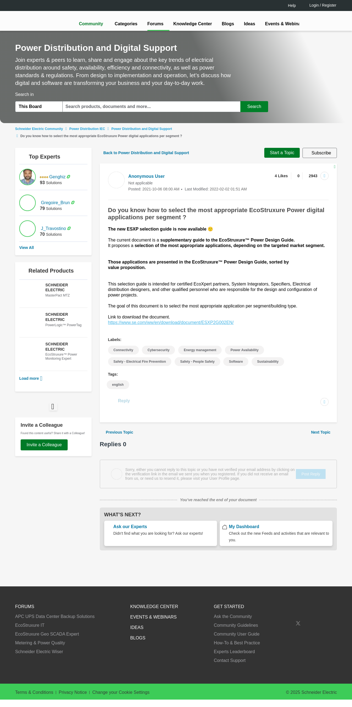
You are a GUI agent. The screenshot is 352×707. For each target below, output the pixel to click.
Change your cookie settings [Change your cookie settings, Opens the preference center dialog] (249, 685)
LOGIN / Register (173, 375)
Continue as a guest (176, 396)
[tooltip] (205, 375)
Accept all (298, 685)
